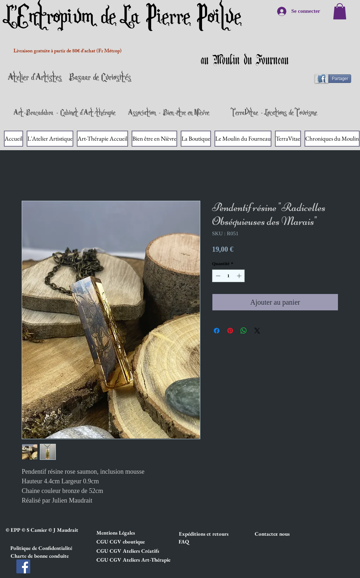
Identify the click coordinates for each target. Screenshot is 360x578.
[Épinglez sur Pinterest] (230, 330)
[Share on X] (257, 330)
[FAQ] (183, 542)
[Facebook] (23, 566)
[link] (339, 11)
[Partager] (336, 78)
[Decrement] (217, 276)
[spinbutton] (228, 276)
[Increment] (239, 276)
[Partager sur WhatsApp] (243, 330)
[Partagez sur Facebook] (216, 330)
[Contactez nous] (280, 534)
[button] (121, 533)
